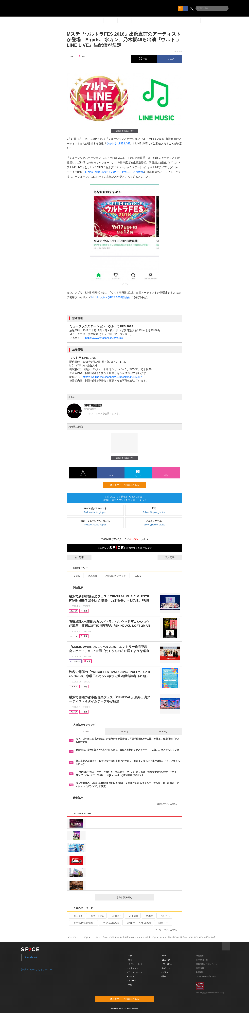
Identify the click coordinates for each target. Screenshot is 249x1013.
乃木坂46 (138, 172)
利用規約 (200, 972)
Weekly (124, 731)
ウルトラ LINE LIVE (118, 143)
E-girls (89, 172)
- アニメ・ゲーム (134, 972)
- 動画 (163, 955)
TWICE (126, 172)
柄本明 (148, 916)
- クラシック (132, 968)
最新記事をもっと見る (168, 804)
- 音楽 (129, 955)
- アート (130, 976)
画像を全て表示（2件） (124, 131)
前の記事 (76, 557)
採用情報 (200, 968)
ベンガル (164, 916)
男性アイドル (96, 916)
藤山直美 (77, 916)
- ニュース (165, 960)
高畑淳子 (115, 916)
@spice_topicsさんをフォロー (36, 969)
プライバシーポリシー (206, 976)
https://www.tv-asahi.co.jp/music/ (104, 338)
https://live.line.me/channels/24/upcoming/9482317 (112, 377)
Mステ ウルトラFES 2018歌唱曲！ (111, 297)
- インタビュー (167, 964)
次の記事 (172, 557)
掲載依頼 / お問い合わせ (206, 964)
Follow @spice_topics (95, 512)
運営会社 (200, 955)
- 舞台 (129, 960)
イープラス (73, 937)
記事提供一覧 (202, 960)
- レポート (165, 968)
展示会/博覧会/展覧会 (83, 923)
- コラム (164, 972)
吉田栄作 (132, 916)
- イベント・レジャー (136, 964)
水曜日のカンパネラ (107, 172)
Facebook (31, 957)
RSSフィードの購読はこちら (126, 485)
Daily (86, 731)
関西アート (163, 923)
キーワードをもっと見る (167, 930)
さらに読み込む (134, 897)
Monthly (163, 731)
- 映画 (129, 985)
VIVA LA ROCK (110, 923)
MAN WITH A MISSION (137, 923)
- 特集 (163, 976)
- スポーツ (131, 980)
